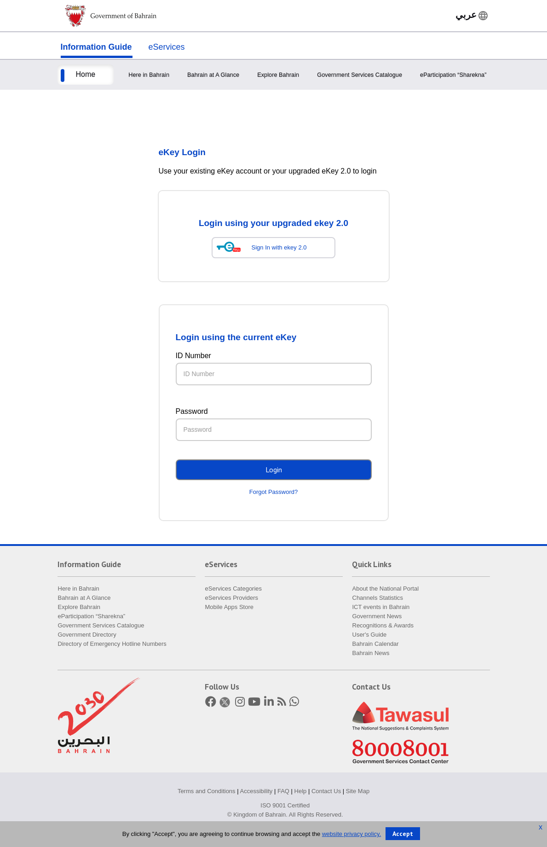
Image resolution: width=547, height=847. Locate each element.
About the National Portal (385, 588)
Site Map (357, 791)
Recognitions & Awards (383, 625)
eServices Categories (233, 588)
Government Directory (87, 634)
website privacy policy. (351, 833)
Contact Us (326, 791)
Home (86, 74)
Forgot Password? (273, 491)
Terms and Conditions (207, 791)
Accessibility (256, 791)
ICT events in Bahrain (381, 606)
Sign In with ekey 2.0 (279, 247)
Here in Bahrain (148, 74)
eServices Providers (232, 597)
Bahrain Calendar (375, 643)
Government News (377, 616)
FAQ (283, 791)
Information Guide (96, 47)
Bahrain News (371, 653)
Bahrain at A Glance (213, 74)
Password (192, 411)
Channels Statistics (377, 597)
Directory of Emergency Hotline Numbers (112, 643)
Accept (402, 834)
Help (300, 791)
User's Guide (369, 634)
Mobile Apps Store (229, 606)
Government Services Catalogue (359, 74)
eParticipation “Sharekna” (453, 74)
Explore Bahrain (278, 74)
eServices (167, 47)
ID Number (193, 356)
